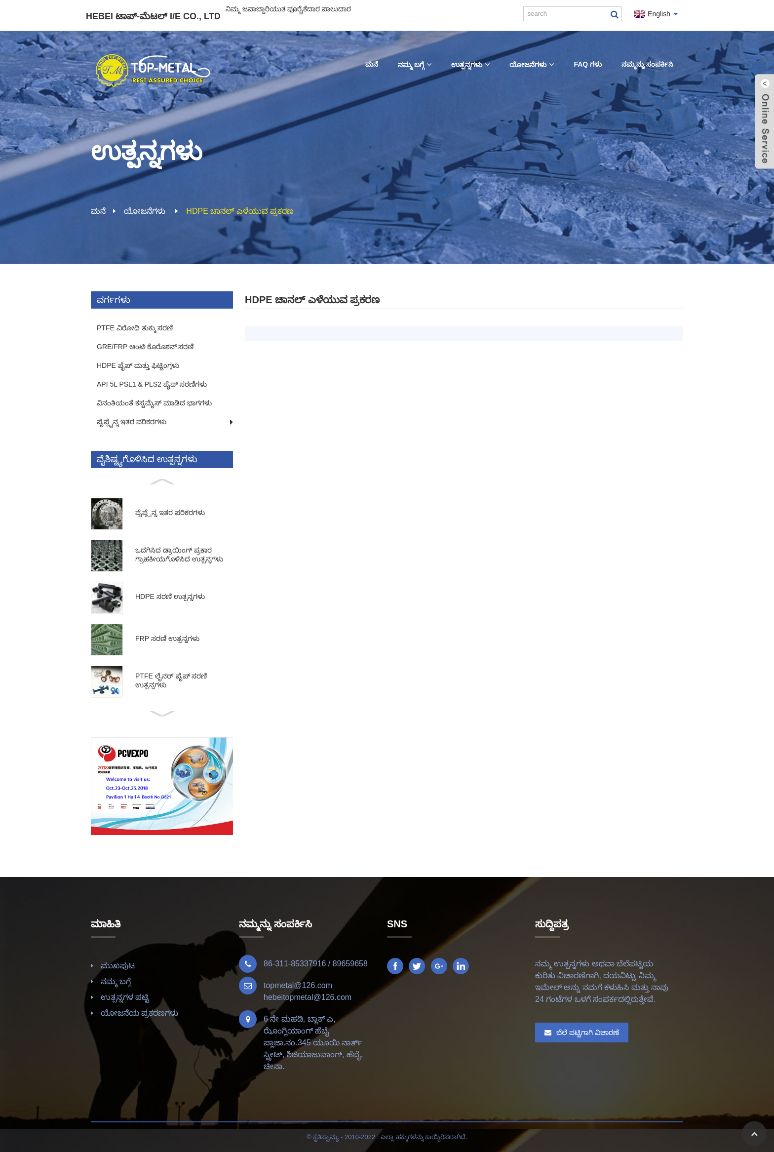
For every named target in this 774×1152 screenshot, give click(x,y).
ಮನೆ (98, 211)
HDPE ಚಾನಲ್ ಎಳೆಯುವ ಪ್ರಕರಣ (240, 211)
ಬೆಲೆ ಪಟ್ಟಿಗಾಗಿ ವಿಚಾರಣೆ (587, 1032)
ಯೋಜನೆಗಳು (144, 211)
